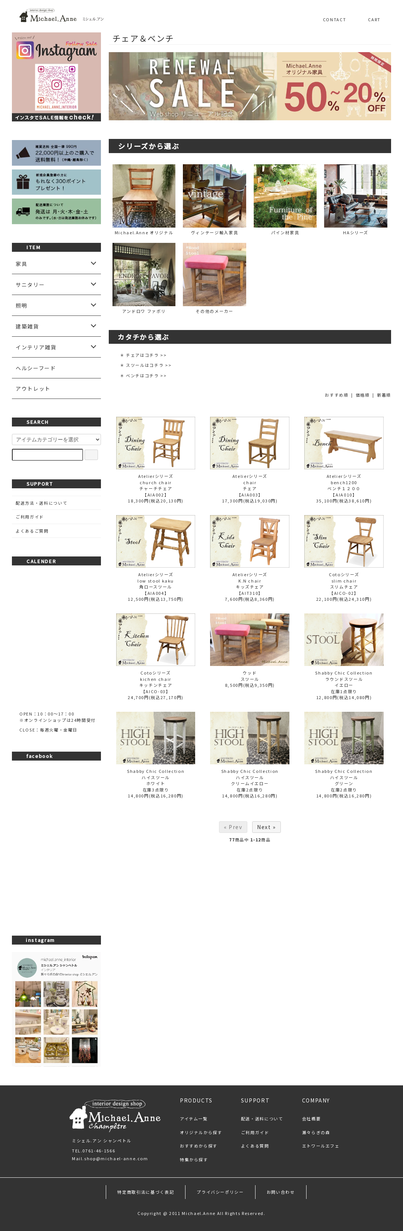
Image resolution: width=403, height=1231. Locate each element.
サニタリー (30, 284)
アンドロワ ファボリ (144, 278)
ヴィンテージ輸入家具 (214, 199)
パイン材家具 (285, 199)
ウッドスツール (250, 676)
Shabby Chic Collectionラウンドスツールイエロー (343, 679)
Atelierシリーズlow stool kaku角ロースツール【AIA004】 (155, 583)
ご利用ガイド (30, 517)
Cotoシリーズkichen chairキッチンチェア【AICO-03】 (155, 682)
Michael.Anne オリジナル (144, 199)
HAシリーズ (355, 199)
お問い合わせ (281, 1192)
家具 (21, 263)
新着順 (384, 395)
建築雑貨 (27, 326)
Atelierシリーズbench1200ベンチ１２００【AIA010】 (344, 485)
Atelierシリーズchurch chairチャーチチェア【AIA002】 (155, 485)
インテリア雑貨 (36, 347)
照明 (21, 305)
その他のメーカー (214, 278)
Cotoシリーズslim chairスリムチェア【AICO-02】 (344, 583)
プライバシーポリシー (220, 1192)
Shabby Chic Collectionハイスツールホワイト (155, 777)
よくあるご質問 (32, 531)
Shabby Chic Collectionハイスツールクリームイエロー (250, 777)
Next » (266, 827)
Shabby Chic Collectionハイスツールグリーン (343, 777)
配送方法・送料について (41, 503)
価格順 (363, 395)
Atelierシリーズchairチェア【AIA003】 (249, 485)
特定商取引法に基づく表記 (145, 1192)
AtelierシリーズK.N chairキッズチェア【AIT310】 (249, 583)
